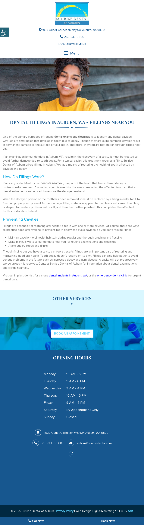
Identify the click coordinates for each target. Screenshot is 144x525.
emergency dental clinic (112, 275)
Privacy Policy (65, 511)
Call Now (36, 521)
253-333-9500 (72, 37)
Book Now (108, 521)
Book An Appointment (72, 333)
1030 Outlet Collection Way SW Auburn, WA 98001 (72, 30)
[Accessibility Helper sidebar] (4, 32)
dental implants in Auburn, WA (68, 275)
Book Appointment (72, 44)
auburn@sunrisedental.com (90, 443)
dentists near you (52, 183)
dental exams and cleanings (72, 137)
